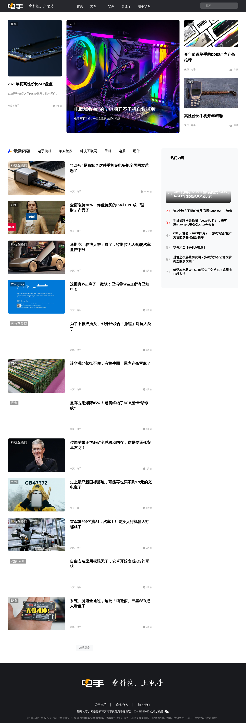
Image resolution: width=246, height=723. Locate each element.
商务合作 (122, 704)
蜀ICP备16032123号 (64, 718)
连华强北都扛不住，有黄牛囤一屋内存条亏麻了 (110, 363)
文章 (95, 6)
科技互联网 (19, 165)
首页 (80, 6)
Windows (17, 284)
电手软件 (146, 6)
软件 (111, 6)
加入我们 (144, 704)
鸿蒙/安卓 (18, 561)
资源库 (126, 6)
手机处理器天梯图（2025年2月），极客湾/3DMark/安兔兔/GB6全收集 (200, 222)
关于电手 (100, 704)
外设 (14, 482)
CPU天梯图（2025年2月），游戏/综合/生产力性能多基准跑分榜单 (202, 235)
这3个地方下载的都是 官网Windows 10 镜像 (202, 211)
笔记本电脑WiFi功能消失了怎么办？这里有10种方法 (202, 272)
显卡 (14, 402)
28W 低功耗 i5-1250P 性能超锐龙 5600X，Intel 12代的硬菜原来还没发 (202, 194)
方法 (73, 23)
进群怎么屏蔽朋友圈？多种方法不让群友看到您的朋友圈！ (202, 259)
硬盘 (14, 23)
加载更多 (84, 647)
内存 (190, 23)
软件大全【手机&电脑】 (189, 247)
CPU (14, 205)
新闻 (190, 81)
